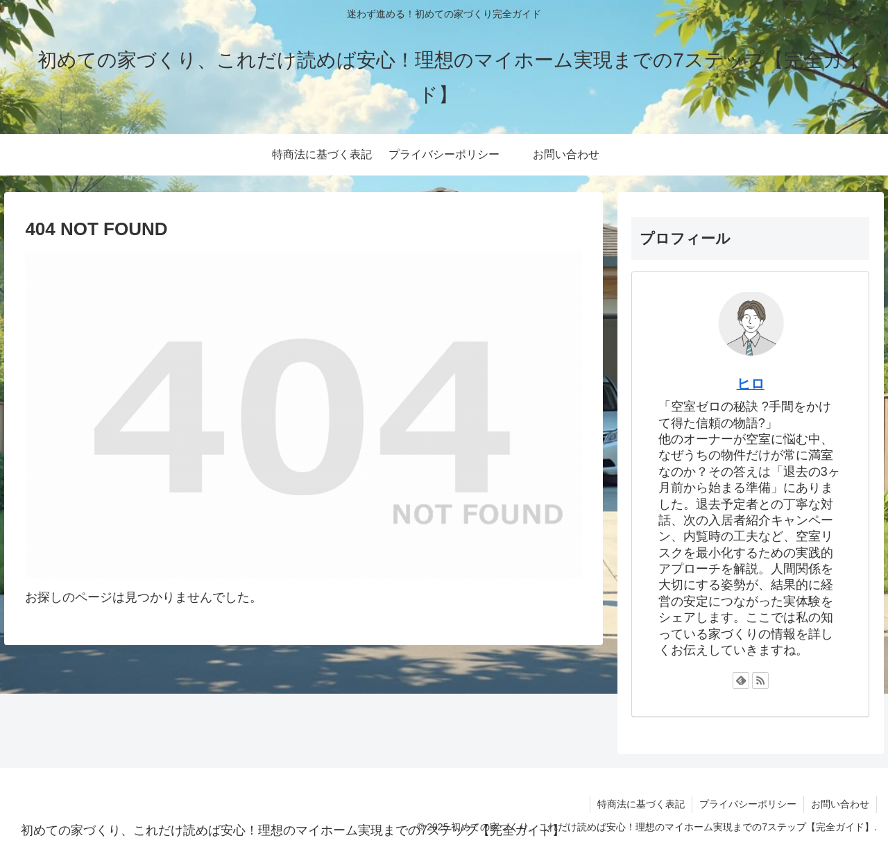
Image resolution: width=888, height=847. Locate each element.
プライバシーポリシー (747, 804)
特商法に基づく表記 (641, 804)
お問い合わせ (840, 804)
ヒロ (751, 383)
